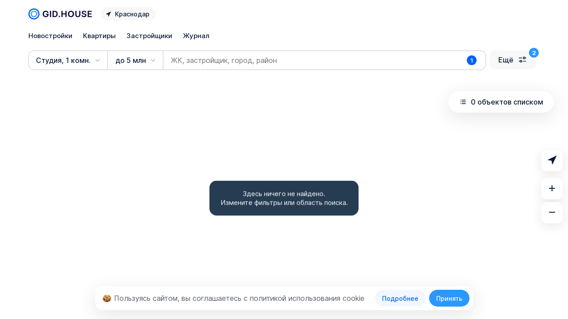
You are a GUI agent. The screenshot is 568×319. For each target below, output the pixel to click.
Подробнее (400, 298)
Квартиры (99, 35)
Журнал (196, 35)
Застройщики (149, 35)
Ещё (512, 59)
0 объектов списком (501, 102)
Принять (449, 298)
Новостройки (50, 35)
